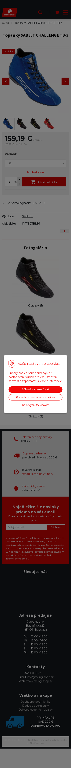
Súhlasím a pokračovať (35, 389)
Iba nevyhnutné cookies (35, 405)
